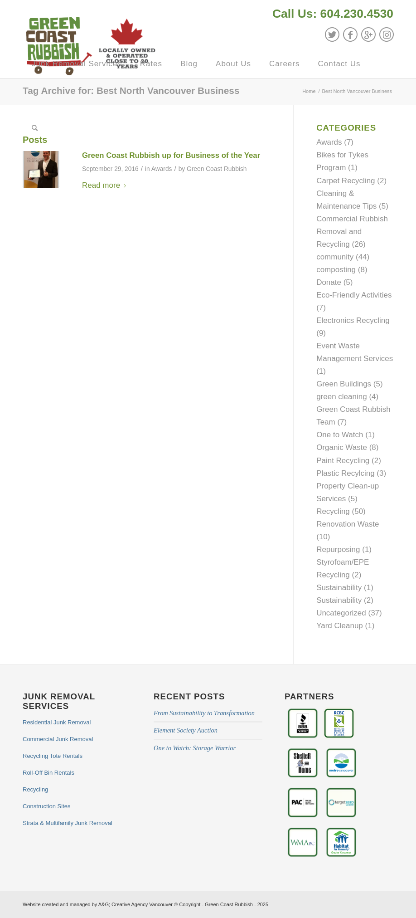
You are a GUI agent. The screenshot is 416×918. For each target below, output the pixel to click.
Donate (328, 282)
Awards (161, 169)
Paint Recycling (342, 460)
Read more (106, 185)
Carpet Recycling (345, 180)
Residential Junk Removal (57, 722)
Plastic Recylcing (345, 473)
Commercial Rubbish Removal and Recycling (352, 232)
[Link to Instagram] (386, 34)
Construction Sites (47, 806)
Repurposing (338, 549)
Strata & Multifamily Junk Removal (67, 823)
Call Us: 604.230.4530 (332, 13)
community (334, 257)
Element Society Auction (186, 730)
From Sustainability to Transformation (204, 713)
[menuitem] (330, 14)
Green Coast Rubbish (217, 169)
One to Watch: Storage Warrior (195, 748)
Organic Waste (341, 447)
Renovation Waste (347, 524)
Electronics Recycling (353, 320)
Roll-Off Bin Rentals (48, 772)
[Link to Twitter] (332, 34)
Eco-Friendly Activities (354, 295)
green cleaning (341, 396)
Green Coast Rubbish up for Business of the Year (171, 155)
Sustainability (339, 587)
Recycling (333, 511)
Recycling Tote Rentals (52, 755)
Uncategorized (341, 613)
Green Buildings (343, 384)
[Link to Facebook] (350, 34)
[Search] (35, 128)
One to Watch (339, 434)
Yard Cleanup (339, 625)
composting (336, 269)
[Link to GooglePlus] (368, 34)
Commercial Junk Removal (58, 739)
